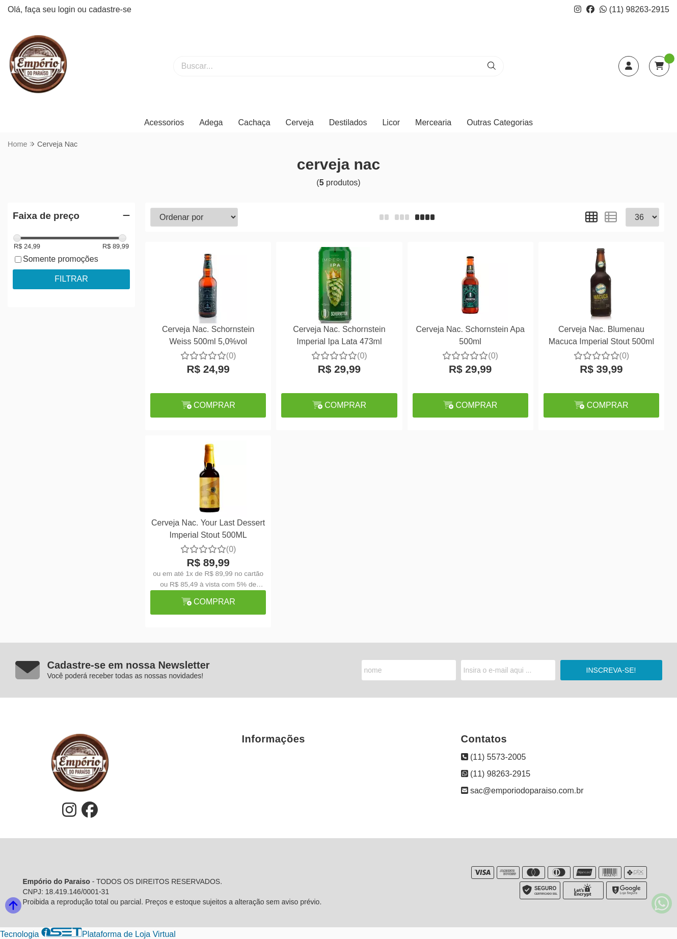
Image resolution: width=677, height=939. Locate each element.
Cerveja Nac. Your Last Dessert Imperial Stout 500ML (208, 528)
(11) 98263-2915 (634, 9)
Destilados (348, 122)
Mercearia (433, 122)
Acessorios (164, 122)
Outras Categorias (500, 122)
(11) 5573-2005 (493, 757)
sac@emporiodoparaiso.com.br (522, 790)
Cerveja (300, 122)
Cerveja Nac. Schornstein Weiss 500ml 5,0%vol (208, 335)
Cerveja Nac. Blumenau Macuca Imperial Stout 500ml (601, 335)
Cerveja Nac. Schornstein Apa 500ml (470, 335)
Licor (391, 122)
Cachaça (254, 122)
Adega (211, 122)
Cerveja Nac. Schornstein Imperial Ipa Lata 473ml (339, 335)
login (67, 9)
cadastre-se (110, 9)
